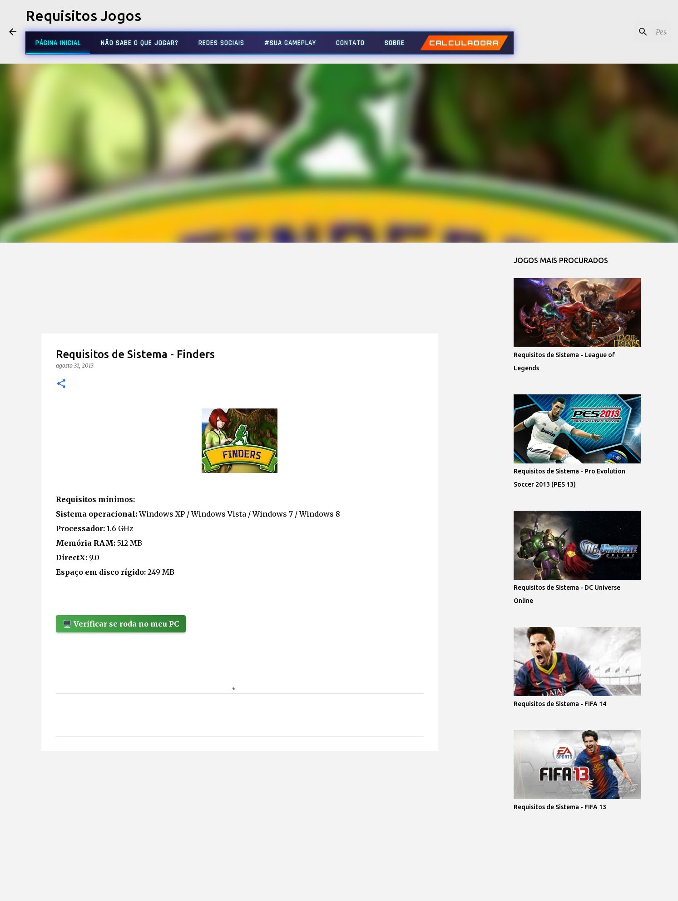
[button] (61, 384)
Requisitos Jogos (83, 15)
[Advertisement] (240, 306)
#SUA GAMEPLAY (290, 43)
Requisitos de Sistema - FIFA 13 (560, 807)
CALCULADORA (464, 43)
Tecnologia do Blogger (339, 888)
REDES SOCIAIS (221, 43)
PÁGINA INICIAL (58, 43)
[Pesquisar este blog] (623, 32)
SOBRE (395, 43)
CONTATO (350, 43)
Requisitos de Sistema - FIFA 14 (560, 703)
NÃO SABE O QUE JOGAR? (139, 43)
